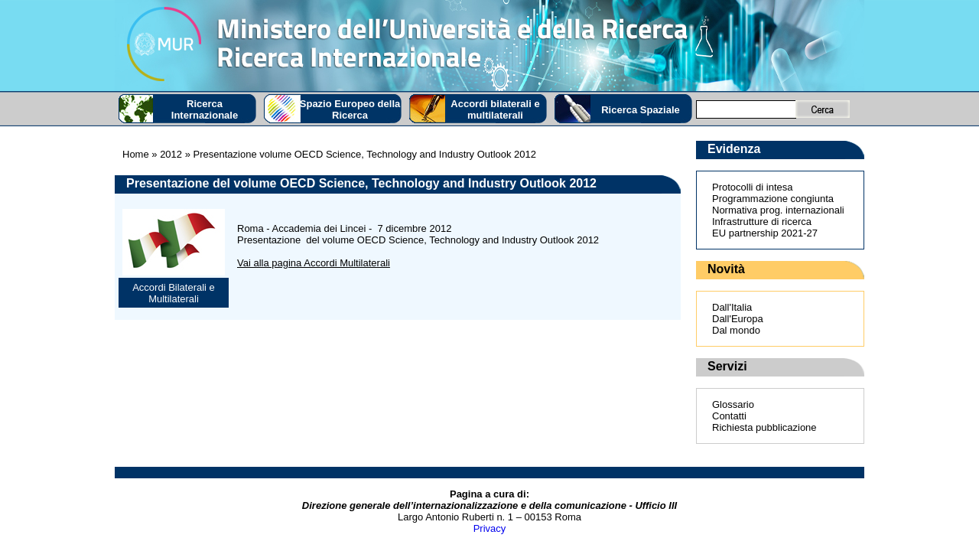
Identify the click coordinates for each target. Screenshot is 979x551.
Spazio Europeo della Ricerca (350, 109)
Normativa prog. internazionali (778, 210)
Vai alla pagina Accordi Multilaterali (313, 263)
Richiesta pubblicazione (764, 427)
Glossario (733, 404)
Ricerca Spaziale (640, 110)
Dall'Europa (737, 318)
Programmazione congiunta (773, 198)
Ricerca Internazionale (204, 109)
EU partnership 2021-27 (765, 233)
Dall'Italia (732, 307)
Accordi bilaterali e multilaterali (494, 109)
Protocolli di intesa (752, 187)
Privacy (489, 528)
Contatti (729, 416)
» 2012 (165, 154)
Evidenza (733, 148)
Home (135, 154)
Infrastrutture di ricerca (761, 221)
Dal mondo (736, 330)
